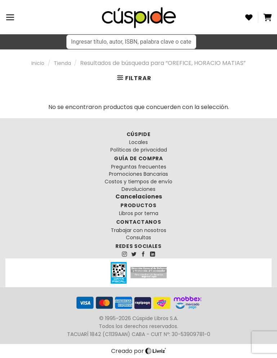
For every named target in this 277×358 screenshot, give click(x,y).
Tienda (62, 63)
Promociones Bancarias (138, 174)
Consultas (138, 237)
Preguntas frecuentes (138, 166)
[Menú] (10, 17)
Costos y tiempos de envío (138, 181)
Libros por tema (138, 213)
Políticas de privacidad (138, 149)
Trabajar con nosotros (138, 230)
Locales (138, 142)
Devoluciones (138, 189)
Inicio (37, 63)
